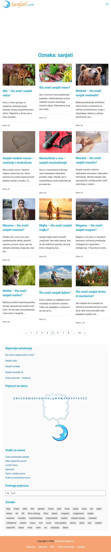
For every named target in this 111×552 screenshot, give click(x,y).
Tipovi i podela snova (15, 473)
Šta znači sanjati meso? (54, 87)
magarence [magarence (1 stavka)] (78, 513)
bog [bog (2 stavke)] (8, 509)
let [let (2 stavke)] (17, 513)
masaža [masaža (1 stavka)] (21, 518)
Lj (45, 319)
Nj (62, 398)
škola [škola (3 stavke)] (65, 527)
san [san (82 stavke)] (89, 523)
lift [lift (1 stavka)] (23, 513)
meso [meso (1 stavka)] (32, 523)
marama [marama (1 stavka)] (10, 518)
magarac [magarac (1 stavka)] (65, 513)
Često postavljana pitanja (17, 457)
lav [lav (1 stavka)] (91, 509)
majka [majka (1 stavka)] (90, 513)
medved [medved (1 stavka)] (92, 518)
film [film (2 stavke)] (32, 509)
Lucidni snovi (11, 465)
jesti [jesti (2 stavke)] (59, 509)
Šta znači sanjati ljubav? (55, 292)
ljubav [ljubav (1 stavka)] (54, 513)
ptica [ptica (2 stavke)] (82, 523)
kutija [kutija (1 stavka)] (75, 509)
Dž (29, 398)
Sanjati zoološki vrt (14, 372)
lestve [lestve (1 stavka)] (9, 513)
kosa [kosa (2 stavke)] (67, 509)
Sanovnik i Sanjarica (64, 541)
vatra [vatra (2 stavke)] (29, 527)
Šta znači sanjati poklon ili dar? (19, 355)
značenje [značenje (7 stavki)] (55, 527)
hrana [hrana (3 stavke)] (51, 509)
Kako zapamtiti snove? (16, 461)
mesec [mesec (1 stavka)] (23, 523)
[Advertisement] (55, 28)
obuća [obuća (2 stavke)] (73, 523)
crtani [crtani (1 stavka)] (16, 509)
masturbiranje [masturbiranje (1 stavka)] (35, 518)
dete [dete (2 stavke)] (25, 509)
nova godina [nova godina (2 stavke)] (60, 523)
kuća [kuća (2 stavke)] (84, 509)
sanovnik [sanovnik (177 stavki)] (10, 527)
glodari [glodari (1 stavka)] (41, 509)
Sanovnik (9, 469)
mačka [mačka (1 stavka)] (64, 518)
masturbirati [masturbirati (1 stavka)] (51, 518)
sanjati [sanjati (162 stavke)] (98, 523)
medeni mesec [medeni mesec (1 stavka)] (78, 518)
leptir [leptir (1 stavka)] (99, 509)
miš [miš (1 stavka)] (40, 523)
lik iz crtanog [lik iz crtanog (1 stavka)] (34, 513)
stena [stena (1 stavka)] (21, 527)
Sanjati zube (11, 360)
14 (79, 333)
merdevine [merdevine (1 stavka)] (11, 523)
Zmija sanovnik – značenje (17, 378)
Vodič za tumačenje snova (17, 477)
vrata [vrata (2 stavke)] (38, 527)
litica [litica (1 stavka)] (46, 513)
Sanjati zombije (12, 366)
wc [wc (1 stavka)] (45, 527)
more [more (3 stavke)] (48, 523)
